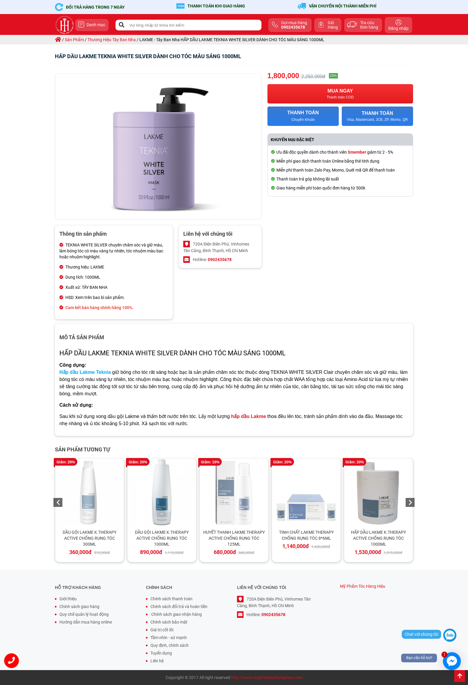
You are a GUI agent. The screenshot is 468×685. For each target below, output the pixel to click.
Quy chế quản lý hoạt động (84, 614)
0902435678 (220, 259)
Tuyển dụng (161, 653)
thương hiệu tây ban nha (111, 39)
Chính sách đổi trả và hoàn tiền (178, 606)
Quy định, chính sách (169, 645)
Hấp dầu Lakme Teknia (85, 372)
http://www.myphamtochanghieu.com (266, 677)
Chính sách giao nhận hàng (176, 614)
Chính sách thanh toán (171, 598)
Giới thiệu (68, 598)
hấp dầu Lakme (248, 416)
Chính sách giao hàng (79, 606)
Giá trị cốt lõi (161, 629)
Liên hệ (157, 660)
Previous (57, 502)
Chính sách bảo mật (168, 622)
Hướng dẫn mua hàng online (85, 622)
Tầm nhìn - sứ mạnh (168, 637)
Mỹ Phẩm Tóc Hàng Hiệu (362, 586)
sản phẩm (74, 39)
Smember (357, 152)
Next (410, 502)
